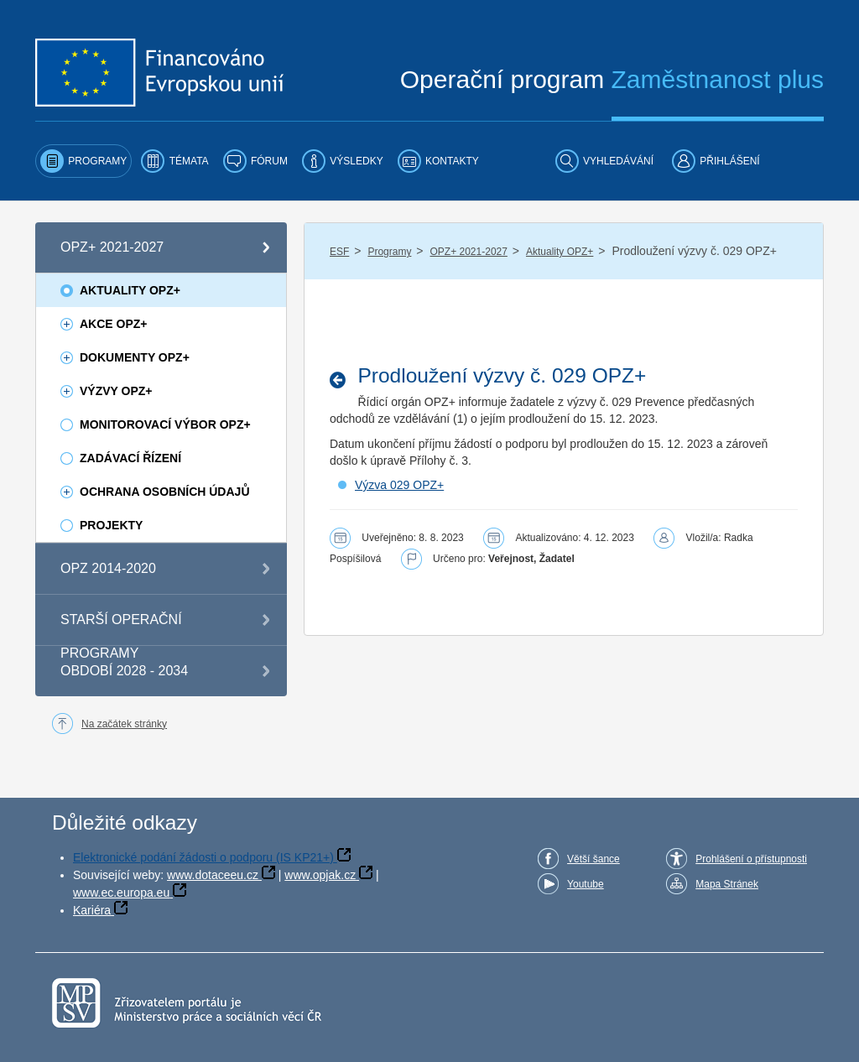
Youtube (585, 884)
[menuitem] (83, 161)
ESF (339, 252)
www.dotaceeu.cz (212, 875)
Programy (389, 252)
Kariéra (92, 910)
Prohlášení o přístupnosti (751, 859)
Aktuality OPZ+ (559, 252)
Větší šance (593, 859)
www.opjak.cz (320, 875)
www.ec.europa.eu (121, 892)
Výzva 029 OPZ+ (399, 485)
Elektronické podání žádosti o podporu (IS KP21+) (203, 857)
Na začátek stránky (124, 724)
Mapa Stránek (726, 884)
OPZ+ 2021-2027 (469, 252)
